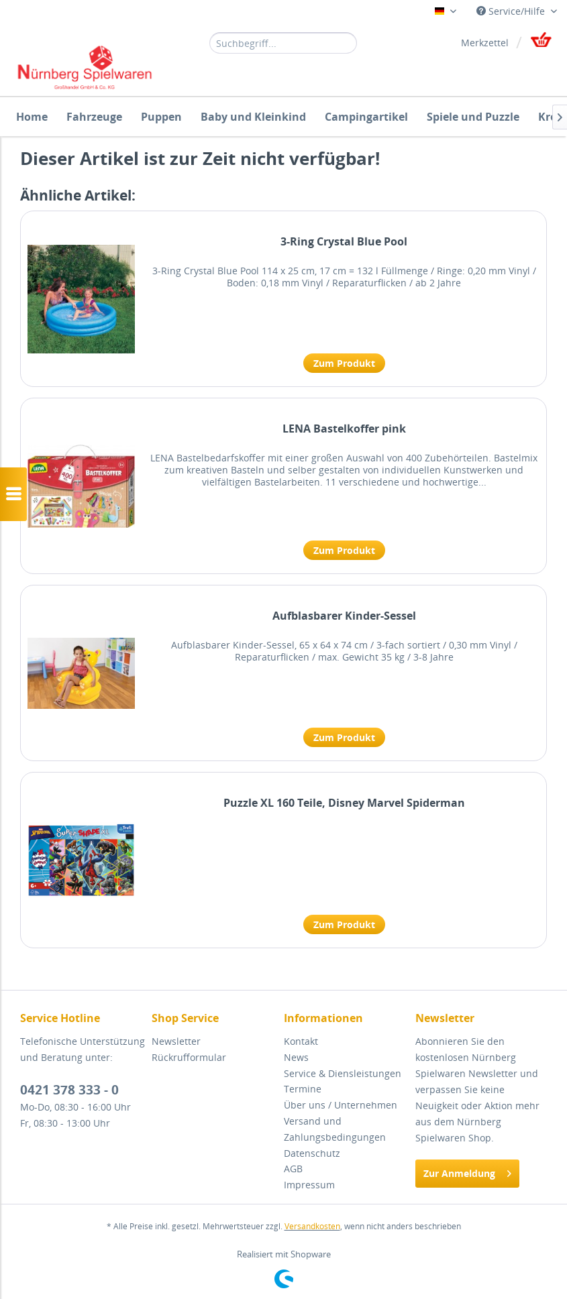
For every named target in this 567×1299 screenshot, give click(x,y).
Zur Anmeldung (467, 1171)
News (296, 1057)
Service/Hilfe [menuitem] (512, 11)
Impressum (309, 1184)
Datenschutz (312, 1153)
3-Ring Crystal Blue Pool (343, 242)
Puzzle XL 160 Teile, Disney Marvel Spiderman (344, 803)
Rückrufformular (189, 1057)
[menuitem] (283, 42)
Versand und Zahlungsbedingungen (335, 1129)
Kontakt (301, 1041)
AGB (293, 1168)
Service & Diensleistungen (342, 1073)
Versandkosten (312, 1226)
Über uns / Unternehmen (340, 1104)
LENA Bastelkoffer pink (344, 429)
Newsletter (176, 1041)
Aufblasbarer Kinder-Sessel (344, 616)
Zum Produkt (344, 363)
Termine (302, 1088)
